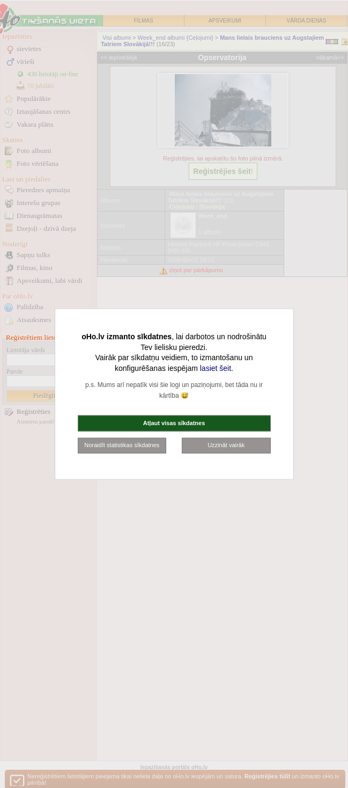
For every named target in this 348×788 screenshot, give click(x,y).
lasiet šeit (215, 367)
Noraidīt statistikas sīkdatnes (121, 445)
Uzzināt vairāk (226, 445)
